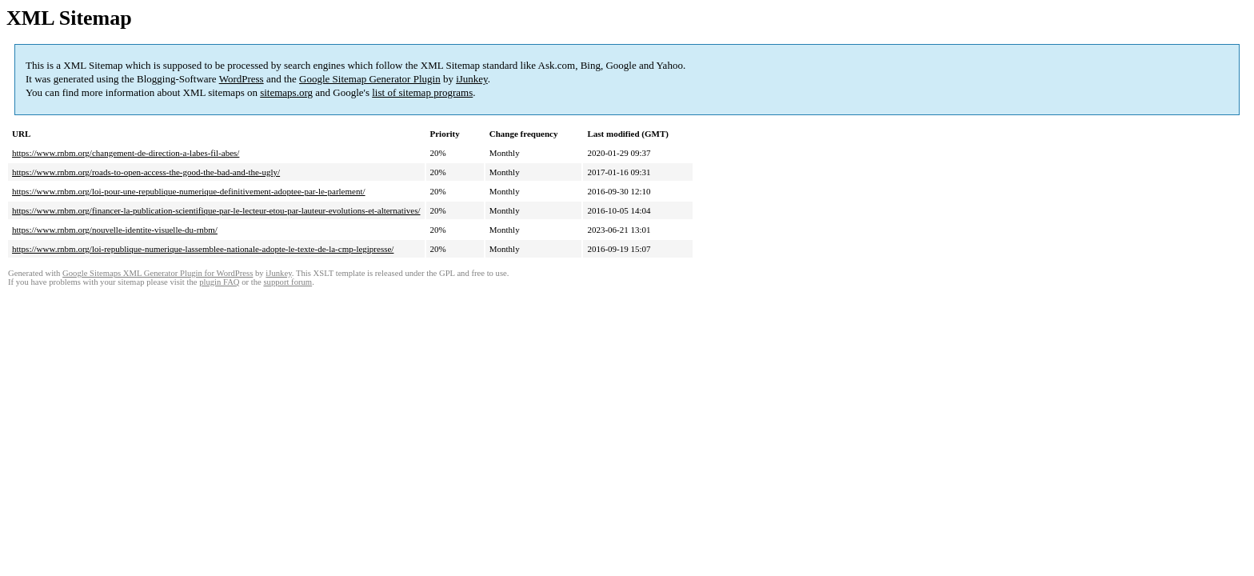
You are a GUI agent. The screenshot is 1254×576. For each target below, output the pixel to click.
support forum (287, 282)
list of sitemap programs (422, 92)
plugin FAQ (219, 282)
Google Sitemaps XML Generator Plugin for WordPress (157, 273)
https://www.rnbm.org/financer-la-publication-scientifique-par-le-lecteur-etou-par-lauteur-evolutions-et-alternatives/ (216, 210)
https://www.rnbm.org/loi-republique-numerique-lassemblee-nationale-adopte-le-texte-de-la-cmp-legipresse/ (202, 249)
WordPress (241, 79)
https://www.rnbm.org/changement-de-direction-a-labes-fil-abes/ (125, 153)
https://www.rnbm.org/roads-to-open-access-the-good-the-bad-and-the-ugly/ (146, 172)
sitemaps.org (286, 92)
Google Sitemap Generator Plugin (370, 79)
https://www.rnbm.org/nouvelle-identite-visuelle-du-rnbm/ (115, 229)
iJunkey (472, 79)
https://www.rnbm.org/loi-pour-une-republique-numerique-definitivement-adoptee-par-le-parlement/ (188, 191)
